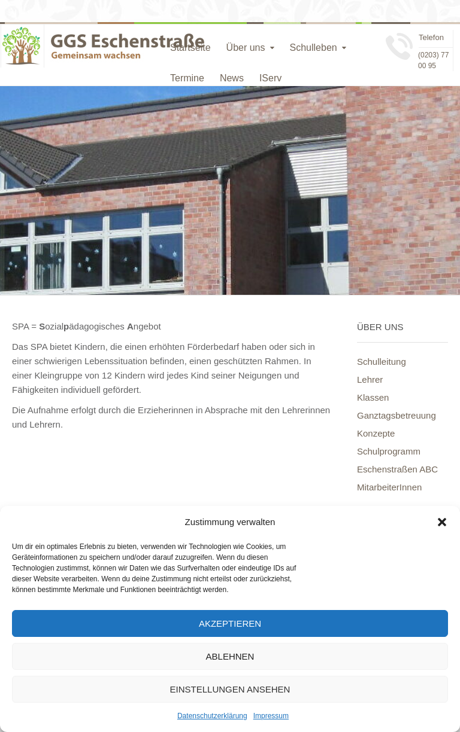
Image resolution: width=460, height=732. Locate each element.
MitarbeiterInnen (389, 487)
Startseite (190, 47)
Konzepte (376, 433)
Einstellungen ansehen (230, 689)
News (232, 78)
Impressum (271, 716)
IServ (270, 78)
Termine (187, 78)
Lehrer (370, 379)
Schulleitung (381, 361)
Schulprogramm (388, 451)
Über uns (245, 47)
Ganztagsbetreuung (396, 415)
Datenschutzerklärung (212, 716)
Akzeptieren (230, 623)
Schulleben (313, 47)
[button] (442, 522)
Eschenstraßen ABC (397, 469)
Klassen (373, 397)
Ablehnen (230, 656)
